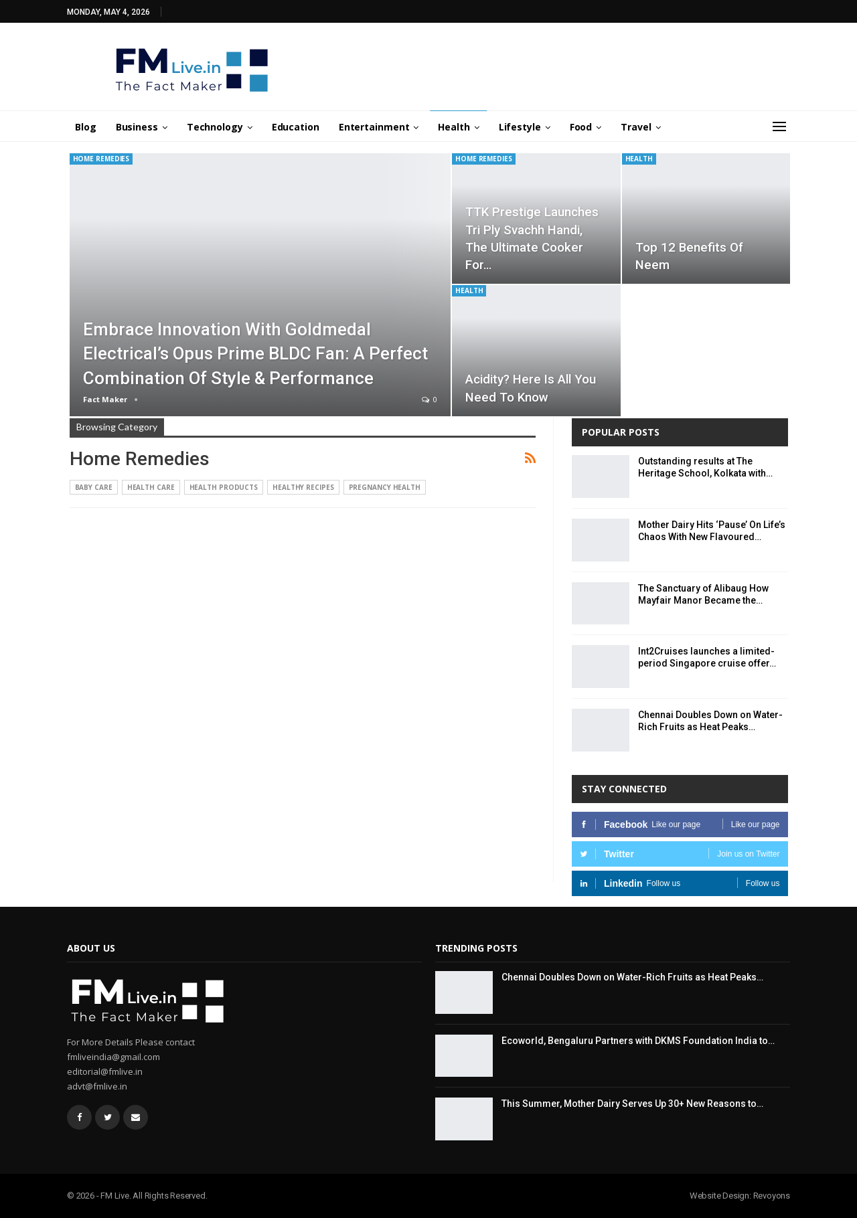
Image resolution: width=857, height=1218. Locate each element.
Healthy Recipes (303, 487)
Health (453, 126)
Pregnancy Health (384, 487)
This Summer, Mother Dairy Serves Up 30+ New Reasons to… (632, 1103)
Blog (85, 126)
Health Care (151, 487)
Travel (636, 126)
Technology (215, 126)
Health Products (223, 487)
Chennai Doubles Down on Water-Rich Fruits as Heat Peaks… (632, 977)
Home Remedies (101, 158)
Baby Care (93, 487)
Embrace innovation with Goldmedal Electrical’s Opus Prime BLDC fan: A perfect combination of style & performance (255, 353)
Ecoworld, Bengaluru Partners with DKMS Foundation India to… (638, 1040)
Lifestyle (520, 126)
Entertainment (374, 126)
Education (295, 126)
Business (137, 126)
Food (581, 126)
